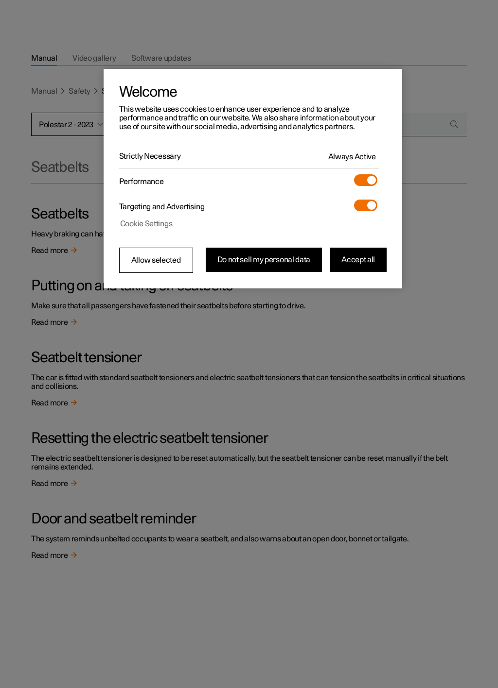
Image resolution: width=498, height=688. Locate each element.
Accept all (358, 260)
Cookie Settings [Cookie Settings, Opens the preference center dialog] (146, 224)
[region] (253, 178)
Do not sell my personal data (264, 260)
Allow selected (156, 260)
